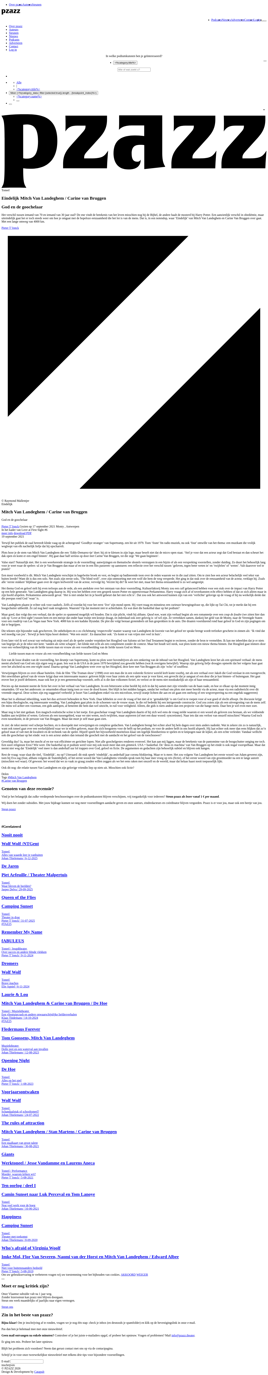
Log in (13, 49)
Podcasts (216, 19)
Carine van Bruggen (14, 780)
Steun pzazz (8, 809)
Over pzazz (15, 4)
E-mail (5, 1361)
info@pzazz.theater (183, 1335)
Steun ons (7, 1306)
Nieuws (226, 19)
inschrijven (8, 1365)
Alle (19, 82)
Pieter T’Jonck (10, 227)
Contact (248, 19)
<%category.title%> (125, 62)
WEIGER (142, 1274)
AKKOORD (128, 1274)
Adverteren (237, 19)
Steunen (37, 4)
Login (257, 19)
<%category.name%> (29, 96)
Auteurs (27, 4)
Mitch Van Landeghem (22, 777)
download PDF (23, 533)
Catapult (39, 1371)
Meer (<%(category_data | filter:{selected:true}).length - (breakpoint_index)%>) (53, 93)
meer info (7, 533)
